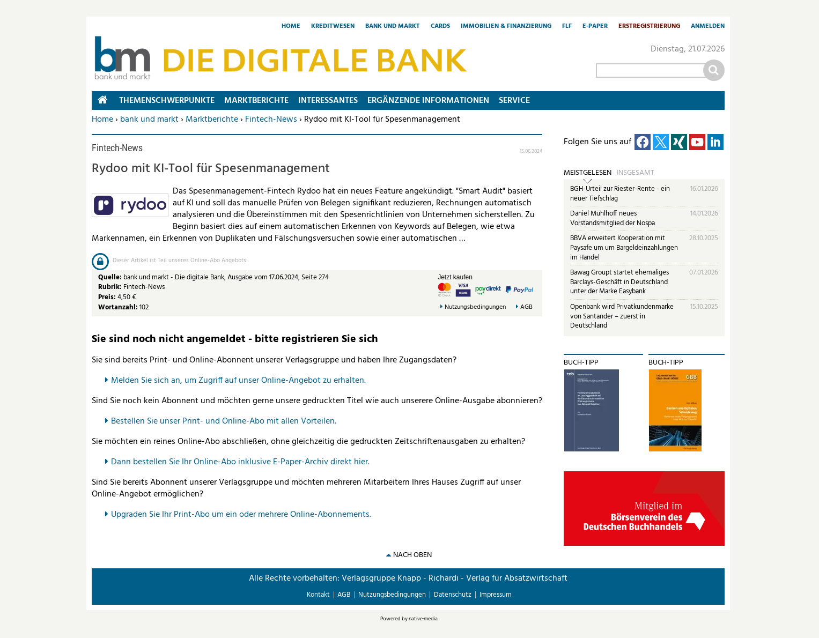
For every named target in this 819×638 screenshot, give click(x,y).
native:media (423, 618)
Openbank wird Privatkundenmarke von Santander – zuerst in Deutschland (622, 316)
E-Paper (595, 27)
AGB (526, 307)
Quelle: (110, 277)
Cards (440, 27)
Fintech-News (271, 120)
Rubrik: (110, 287)
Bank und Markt (392, 27)
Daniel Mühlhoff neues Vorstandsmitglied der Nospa (612, 218)
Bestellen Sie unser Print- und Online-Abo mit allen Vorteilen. (223, 421)
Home (291, 27)
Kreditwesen (333, 27)
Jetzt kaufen (455, 277)
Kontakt (318, 594)
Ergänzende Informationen (428, 101)
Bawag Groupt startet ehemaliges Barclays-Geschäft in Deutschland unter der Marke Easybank (619, 282)
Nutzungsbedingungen (475, 307)
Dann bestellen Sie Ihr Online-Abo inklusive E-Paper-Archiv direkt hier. (240, 462)
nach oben (412, 555)
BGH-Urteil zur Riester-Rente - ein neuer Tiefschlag (620, 193)
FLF (567, 27)
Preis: (107, 297)
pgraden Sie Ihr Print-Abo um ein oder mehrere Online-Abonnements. (243, 515)
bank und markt (149, 120)
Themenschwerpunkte (167, 101)
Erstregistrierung (649, 27)
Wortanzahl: (118, 307)
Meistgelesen (587, 173)
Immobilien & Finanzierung (506, 27)
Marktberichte (212, 120)
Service (514, 101)
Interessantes (328, 101)
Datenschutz (452, 594)
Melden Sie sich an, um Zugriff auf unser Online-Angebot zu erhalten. (238, 381)
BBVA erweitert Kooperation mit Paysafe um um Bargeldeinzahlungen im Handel (624, 248)
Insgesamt (635, 173)
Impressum (495, 594)
